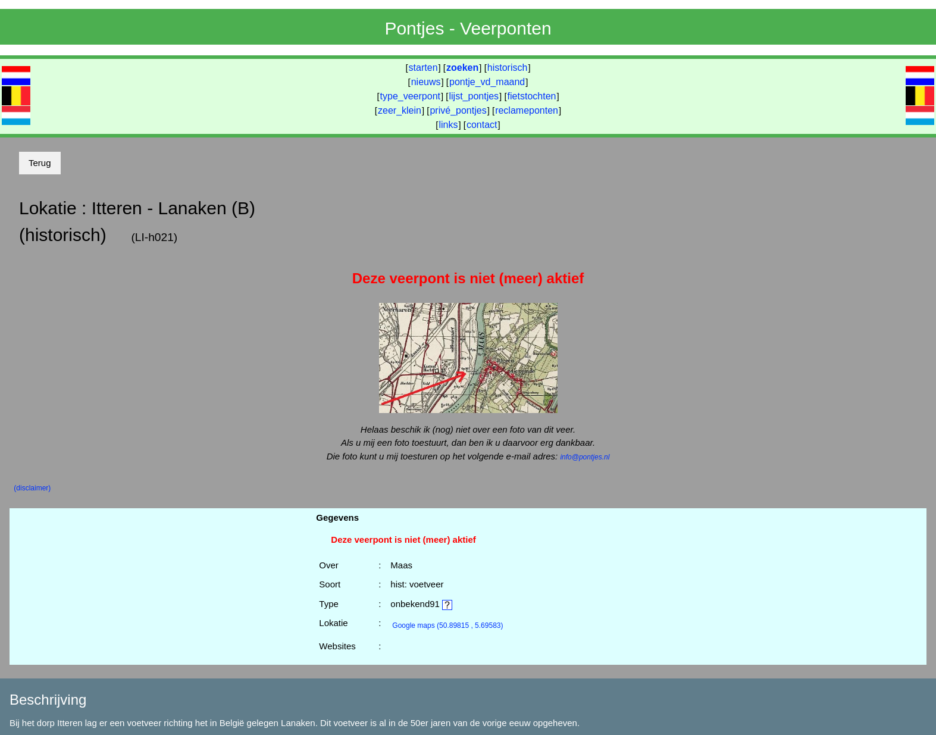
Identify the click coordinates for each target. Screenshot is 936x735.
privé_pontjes (458, 110)
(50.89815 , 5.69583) (447, 625)
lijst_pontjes (474, 96)
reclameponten (526, 110)
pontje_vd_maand (487, 82)
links (448, 125)
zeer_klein (399, 110)
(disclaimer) (32, 488)
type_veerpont (410, 96)
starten (423, 67)
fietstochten (532, 96)
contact (482, 125)
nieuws (426, 82)
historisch (507, 67)
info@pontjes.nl (584, 457)
